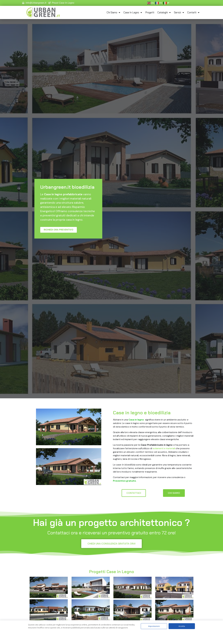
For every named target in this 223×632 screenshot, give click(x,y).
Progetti (149, 12)
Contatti (193, 12)
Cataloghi (164, 12)
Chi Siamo (113, 12)
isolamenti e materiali (164, 448)
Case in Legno (132, 12)
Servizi (179, 12)
